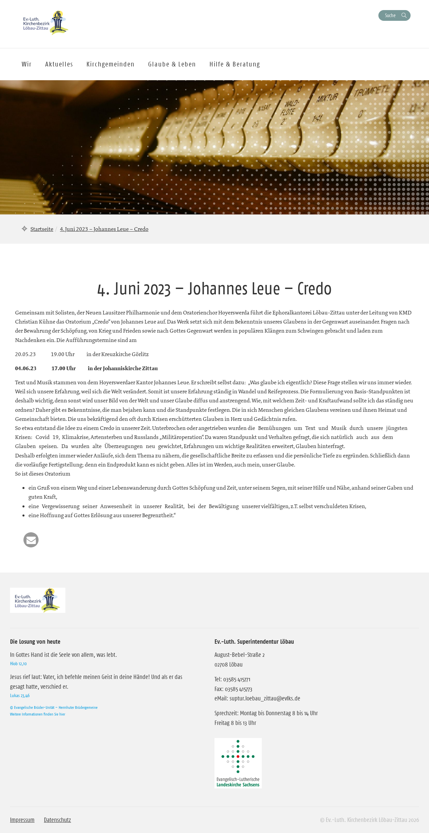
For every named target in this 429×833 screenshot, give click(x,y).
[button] (31, 539)
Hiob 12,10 (18, 663)
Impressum (22, 820)
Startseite (41, 229)
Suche (390, 15)
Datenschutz (57, 820)
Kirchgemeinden (110, 64)
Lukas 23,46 (19, 695)
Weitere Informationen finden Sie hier (37, 714)
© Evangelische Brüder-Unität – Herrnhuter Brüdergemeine (54, 707)
